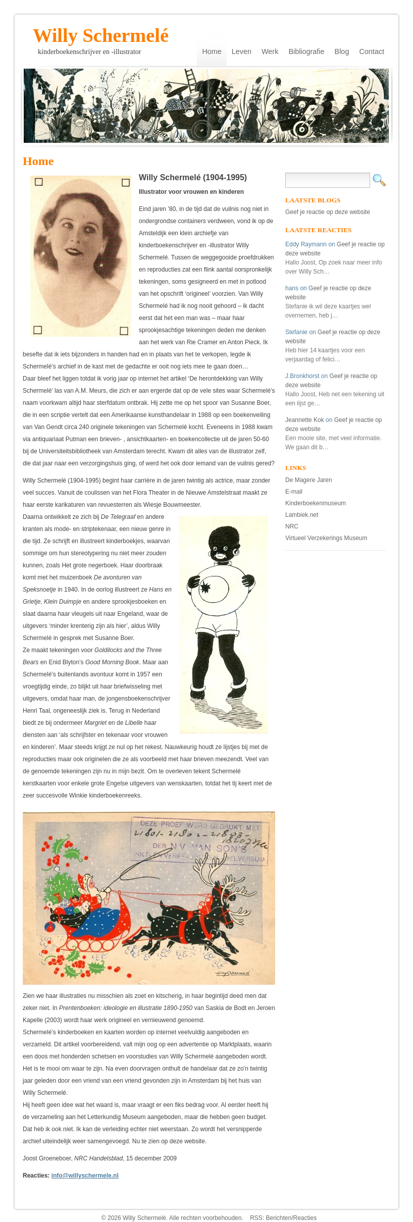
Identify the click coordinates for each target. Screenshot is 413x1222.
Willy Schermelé (101, 32)
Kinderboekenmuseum (315, 503)
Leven (241, 51)
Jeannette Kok (304, 419)
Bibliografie (306, 51)
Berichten (278, 1217)
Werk (270, 51)
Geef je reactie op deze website (327, 212)
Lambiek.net (301, 514)
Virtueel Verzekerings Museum (326, 538)
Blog (342, 51)
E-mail (293, 491)
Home (211, 51)
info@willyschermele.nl (85, 1175)
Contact (371, 51)
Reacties (305, 1217)
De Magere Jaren (308, 480)
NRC (291, 526)
